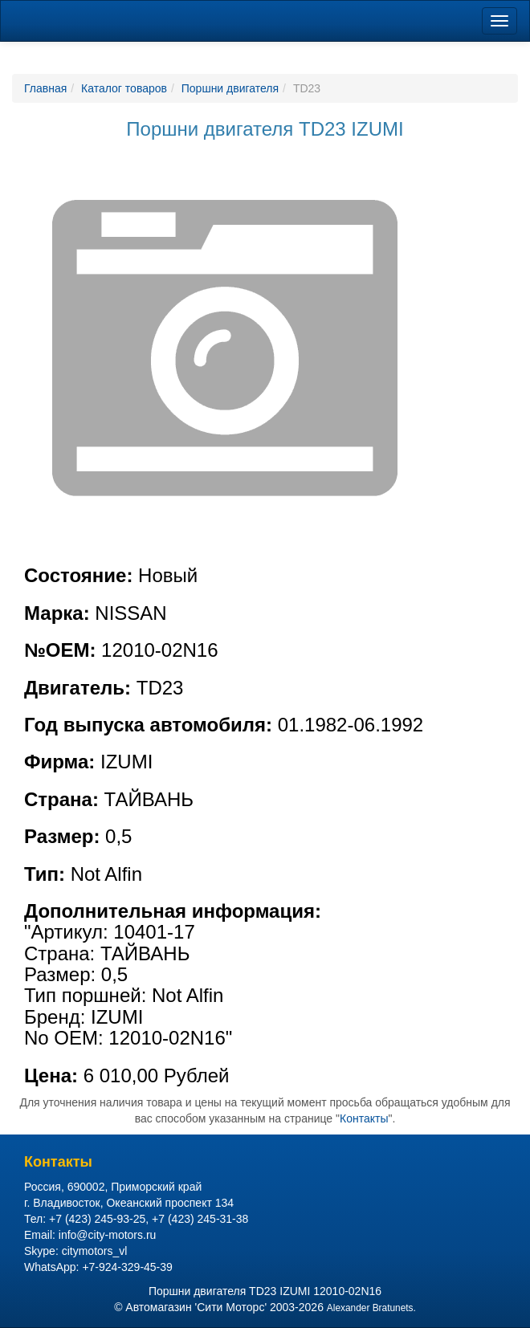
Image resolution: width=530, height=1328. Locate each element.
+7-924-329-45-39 (127, 1267)
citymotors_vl (95, 1250)
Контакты (364, 1118)
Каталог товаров (124, 88)
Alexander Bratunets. (371, 1308)
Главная (45, 88)
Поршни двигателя (230, 88)
